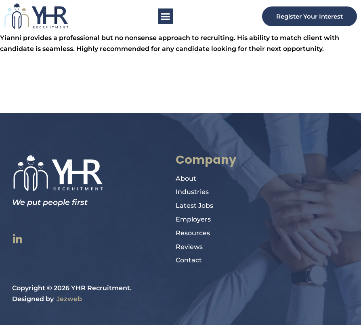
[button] (165, 16)
